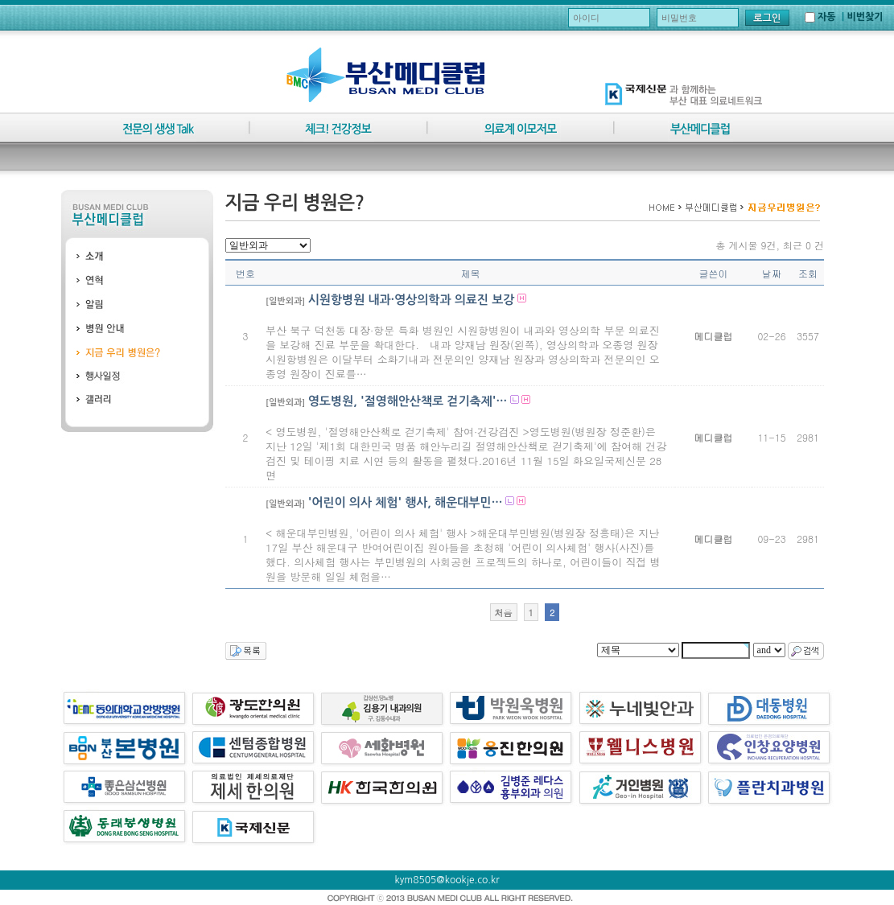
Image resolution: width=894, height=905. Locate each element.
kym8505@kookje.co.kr (447, 880)
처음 (504, 613)
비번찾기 (865, 17)
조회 (808, 273)
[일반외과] (285, 301)
